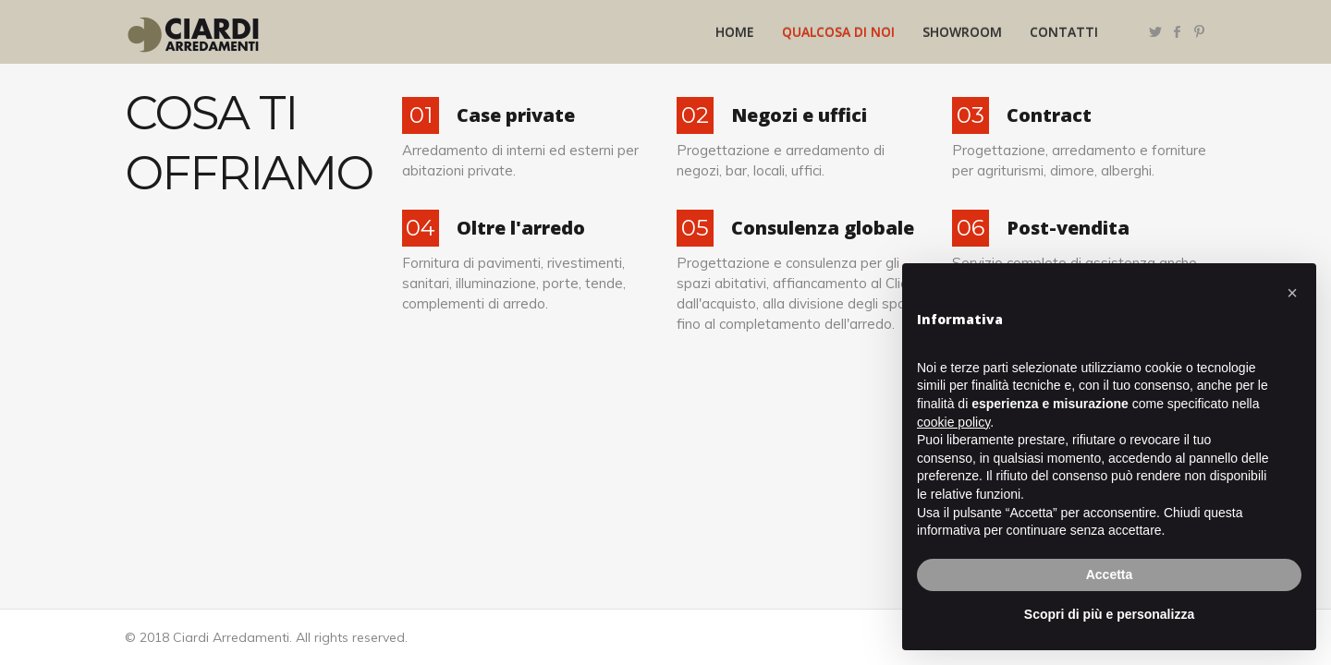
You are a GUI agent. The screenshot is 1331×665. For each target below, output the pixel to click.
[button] (1292, 293)
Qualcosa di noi (838, 32)
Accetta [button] (1109, 574)
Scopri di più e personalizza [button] (1109, 614)
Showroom (962, 32)
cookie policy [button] (953, 422)
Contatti (1064, 32)
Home (734, 32)
